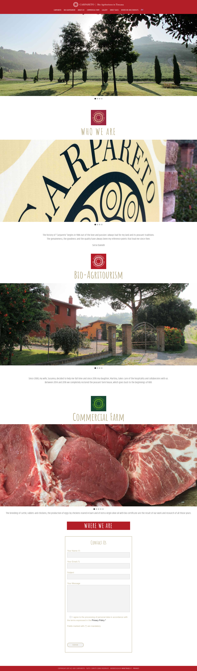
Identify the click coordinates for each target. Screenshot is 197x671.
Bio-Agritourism (98, 274)
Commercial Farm (98, 416)
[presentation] (86, 635)
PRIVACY (136, 668)
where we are (98, 526)
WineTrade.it (127, 668)
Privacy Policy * (98, 620)
